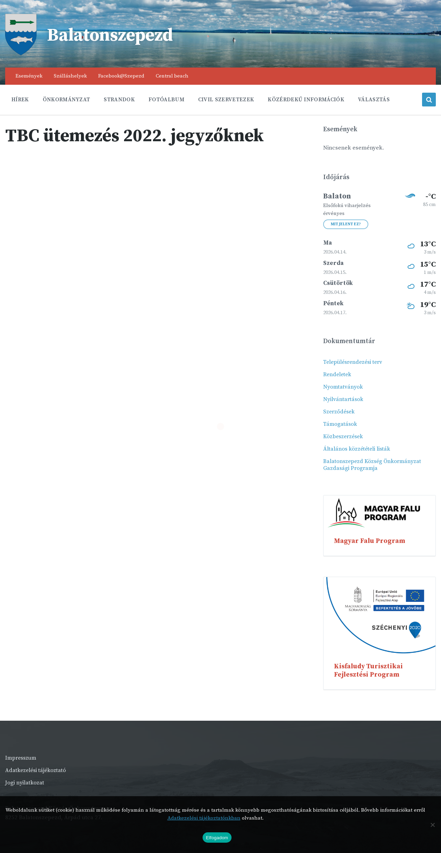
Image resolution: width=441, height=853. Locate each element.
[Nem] (432, 824)
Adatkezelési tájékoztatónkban (203, 818)
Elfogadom (217, 837)
